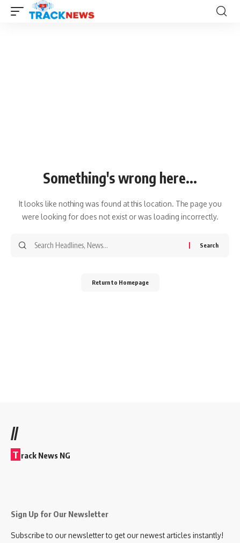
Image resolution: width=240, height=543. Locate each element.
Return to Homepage (120, 282)
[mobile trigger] (20, 11)
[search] (221, 11)
